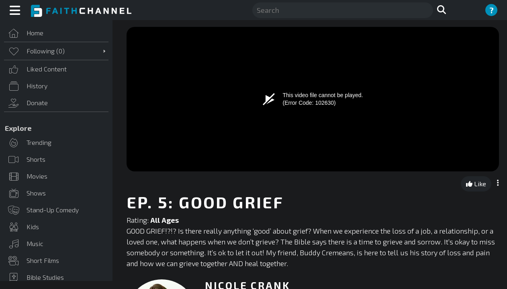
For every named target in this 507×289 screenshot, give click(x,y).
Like (476, 183)
